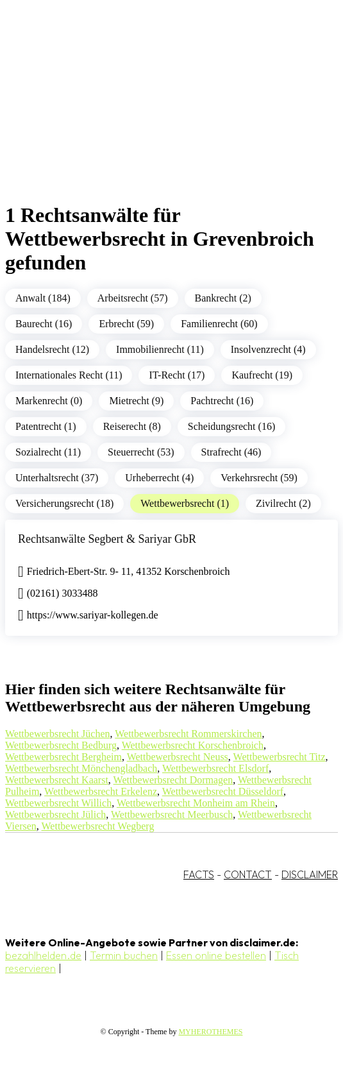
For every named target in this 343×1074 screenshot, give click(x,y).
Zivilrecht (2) (283, 503)
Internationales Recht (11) (68, 375)
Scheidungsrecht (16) (231, 426)
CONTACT (248, 874)
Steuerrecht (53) (141, 452)
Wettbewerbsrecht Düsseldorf (222, 791)
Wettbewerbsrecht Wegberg (98, 826)
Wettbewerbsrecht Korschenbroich (193, 745)
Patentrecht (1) (45, 426)
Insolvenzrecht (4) (268, 349)
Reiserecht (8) (132, 426)
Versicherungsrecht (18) (64, 503)
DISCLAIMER (309, 874)
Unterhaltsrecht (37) (56, 477)
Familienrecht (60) (219, 323)
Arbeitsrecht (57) (132, 298)
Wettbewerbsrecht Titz (279, 756)
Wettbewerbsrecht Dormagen (173, 779)
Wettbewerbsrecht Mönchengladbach (81, 768)
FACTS (198, 874)
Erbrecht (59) (126, 323)
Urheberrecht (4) (159, 477)
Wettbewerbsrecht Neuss (177, 756)
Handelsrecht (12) (52, 349)
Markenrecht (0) (48, 400)
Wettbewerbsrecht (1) (184, 503)
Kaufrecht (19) (261, 375)
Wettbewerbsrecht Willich (58, 802)
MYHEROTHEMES (210, 1031)
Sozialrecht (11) (48, 452)
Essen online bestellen (216, 955)
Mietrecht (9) (136, 400)
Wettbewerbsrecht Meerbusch (172, 814)
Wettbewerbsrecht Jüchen (57, 733)
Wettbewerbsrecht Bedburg (61, 745)
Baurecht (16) (43, 323)
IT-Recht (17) (177, 375)
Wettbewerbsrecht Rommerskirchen (188, 733)
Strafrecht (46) (231, 452)
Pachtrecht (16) (221, 400)
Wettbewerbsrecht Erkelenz (100, 791)
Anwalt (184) (43, 298)
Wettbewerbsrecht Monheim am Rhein (196, 802)
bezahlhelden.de (43, 955)
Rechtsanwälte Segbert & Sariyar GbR (107, 539)
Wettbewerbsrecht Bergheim (63, 756)
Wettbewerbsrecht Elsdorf (215, 768)
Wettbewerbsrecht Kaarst (56, 779)
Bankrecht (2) (223, 298)
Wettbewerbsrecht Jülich (55, 814)
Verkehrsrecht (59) (259, 477)
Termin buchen (124, 955)
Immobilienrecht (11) (160, 349)
